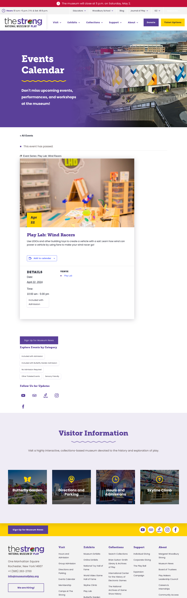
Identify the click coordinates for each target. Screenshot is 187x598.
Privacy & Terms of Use (122, 588)
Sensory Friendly (155, 199)
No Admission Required (134, 192)
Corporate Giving (142, 496)
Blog (122, 10)
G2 (156, 10)
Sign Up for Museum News (141, 163)
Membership (65, 521)
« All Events (26, 135)
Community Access (169, 531)
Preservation (115, 558)
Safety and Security (68, 561)
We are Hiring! (26, 524)
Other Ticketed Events (133, 199)
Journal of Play (137, 10)
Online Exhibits (91, 496)
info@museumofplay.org (23, 513)
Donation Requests (68, 567)
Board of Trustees (167, 506)
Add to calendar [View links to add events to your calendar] (42, 262)
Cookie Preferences (152, 588)
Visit (55, 22)
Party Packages (66, 543)
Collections (93, 22)
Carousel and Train (93, 539)
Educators (78, 10)
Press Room (164, 537)
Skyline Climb (90, 521)
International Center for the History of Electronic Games (119, 513)
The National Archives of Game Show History (118, 527)
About (131, 22)
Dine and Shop (66, 555)
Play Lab (60, 279)
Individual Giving (142, 490)
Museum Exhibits (92, 490)
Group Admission (67, 500)
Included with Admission (36, 310)
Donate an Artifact (118, 552)
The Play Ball (140, 502)
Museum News (166, 500)
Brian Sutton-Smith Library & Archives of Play (118, 500)
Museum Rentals (67, 549)
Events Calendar (67, 515)
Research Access (117, 536)
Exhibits (72, 22)
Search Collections (118, 490)
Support (114, 22)
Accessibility (65, 537)
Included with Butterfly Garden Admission (142, 186)
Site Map (173, 588)
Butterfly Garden (92, 533)
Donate (151, 22)
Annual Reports (166, 543)
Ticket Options (172, 22)
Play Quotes (165, 555)
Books (162, 549)
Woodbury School (101, 10)
